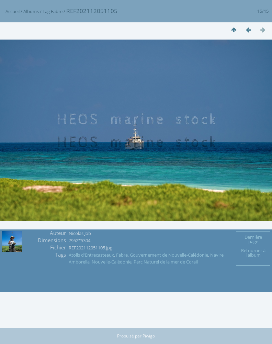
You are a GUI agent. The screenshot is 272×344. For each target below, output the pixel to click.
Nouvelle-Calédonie (112, 262)
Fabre (57, 11)
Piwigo (149, 336)
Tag (46, 11)
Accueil (12, 11)
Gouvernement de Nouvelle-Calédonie (169, 255)
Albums (31, 11)
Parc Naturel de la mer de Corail (166, 262)
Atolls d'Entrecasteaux (91, 255)
